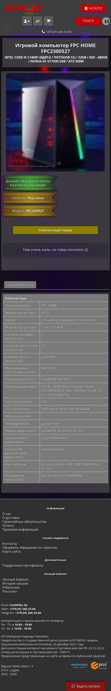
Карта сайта (11, 551)
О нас (6, 514)
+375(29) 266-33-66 (55, 32)
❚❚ (106, 21)
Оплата (8, 525)
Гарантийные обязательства (24, 521)
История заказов (15, 583)
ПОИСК (88, 21)
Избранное (11, 587)
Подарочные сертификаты (22, 565)
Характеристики (20, 285)
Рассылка (9, 591)
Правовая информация (20, 529)
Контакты (9, 543)
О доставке (10, 518)
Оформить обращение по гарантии (29, 547)
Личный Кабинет (15, 579)
